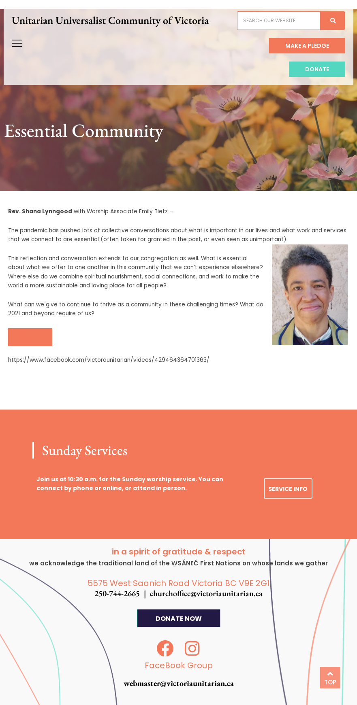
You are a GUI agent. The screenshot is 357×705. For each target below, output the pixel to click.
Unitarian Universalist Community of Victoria (115, 25)
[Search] (327, 25)
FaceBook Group (179, 665)
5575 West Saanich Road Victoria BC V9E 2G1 (179, 583)
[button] (30, 337)
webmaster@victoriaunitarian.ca (179, 683)
